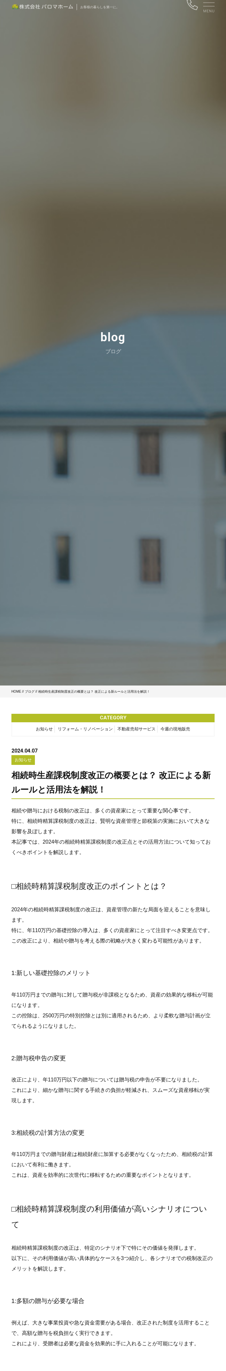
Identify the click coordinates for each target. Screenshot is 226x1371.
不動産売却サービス (136, 730)
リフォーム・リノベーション (85, 730)
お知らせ (44, 730)
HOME (16, 691)
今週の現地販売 (175, 730)
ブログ (30, 691)
